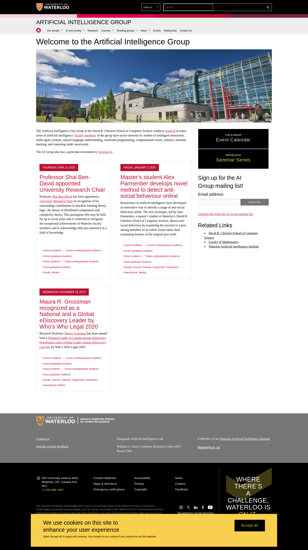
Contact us (43, 438)
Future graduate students (56, 267)
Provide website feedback (52, 446)
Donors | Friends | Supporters (149, 267)
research (170, 131)
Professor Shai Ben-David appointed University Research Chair (72, 183)
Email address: (211, 194)
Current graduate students (57, 256)
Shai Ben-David (62, 196)
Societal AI (105, 152)
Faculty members (85, 135)
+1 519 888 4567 (53, 489)
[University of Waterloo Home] (53, 7)
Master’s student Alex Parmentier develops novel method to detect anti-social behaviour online (153, 186)
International (131, 272)
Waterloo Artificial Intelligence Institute (245, 438)
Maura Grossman (75, 333)
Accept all (249, 526)
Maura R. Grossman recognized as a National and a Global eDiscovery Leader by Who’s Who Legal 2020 (68, 314)
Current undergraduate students (83, 250)
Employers (172, 267)
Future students (51, 261)
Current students (52, 250)
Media (55, 272)
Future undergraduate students (82, 261)
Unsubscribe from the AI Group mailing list (225, 214)
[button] (239, 7)
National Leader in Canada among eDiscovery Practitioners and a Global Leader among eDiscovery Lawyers (72, 342)
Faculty (46, 272)
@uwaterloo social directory (196, 513)
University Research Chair (56, 201)
